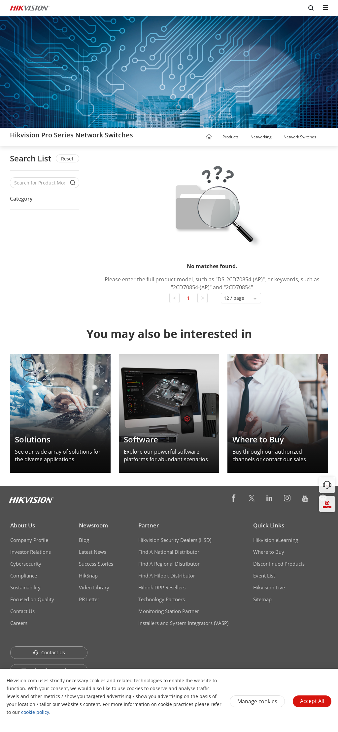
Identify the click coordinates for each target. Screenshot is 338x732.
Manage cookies (257, 701)
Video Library (94, 587)
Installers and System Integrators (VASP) (183, 623)
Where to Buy (268, 552)
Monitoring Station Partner (168, 611)
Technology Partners (161, 599)
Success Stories (96, 563)
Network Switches (300, 137)
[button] (245, 137)
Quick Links (268, 525)
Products (230, 137)
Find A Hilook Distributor (166, 575)
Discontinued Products (279, 563)
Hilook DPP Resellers (162, 587)
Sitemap (262, 599)
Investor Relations (30, 552)
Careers (18, 623)
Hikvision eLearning (275, 540)
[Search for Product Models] (39, 183)
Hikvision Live (269, 587)
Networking (261, 137)
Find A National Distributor (168, 552)
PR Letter (89, 599)
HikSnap (88, 575)
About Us (22, 525)
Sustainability (25, 587)
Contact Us (22, 611)
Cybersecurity (25, 563)
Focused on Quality (32, 599)
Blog (84, 540)
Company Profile (29, 540)
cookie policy (35, 712)
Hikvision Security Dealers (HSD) (174, 540)
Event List (264, 575)
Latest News (92, 552)
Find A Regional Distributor (169, 563)
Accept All (312, 701)
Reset (67, 158)
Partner (148, 525)
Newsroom (93, 525)
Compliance (23, 575)
